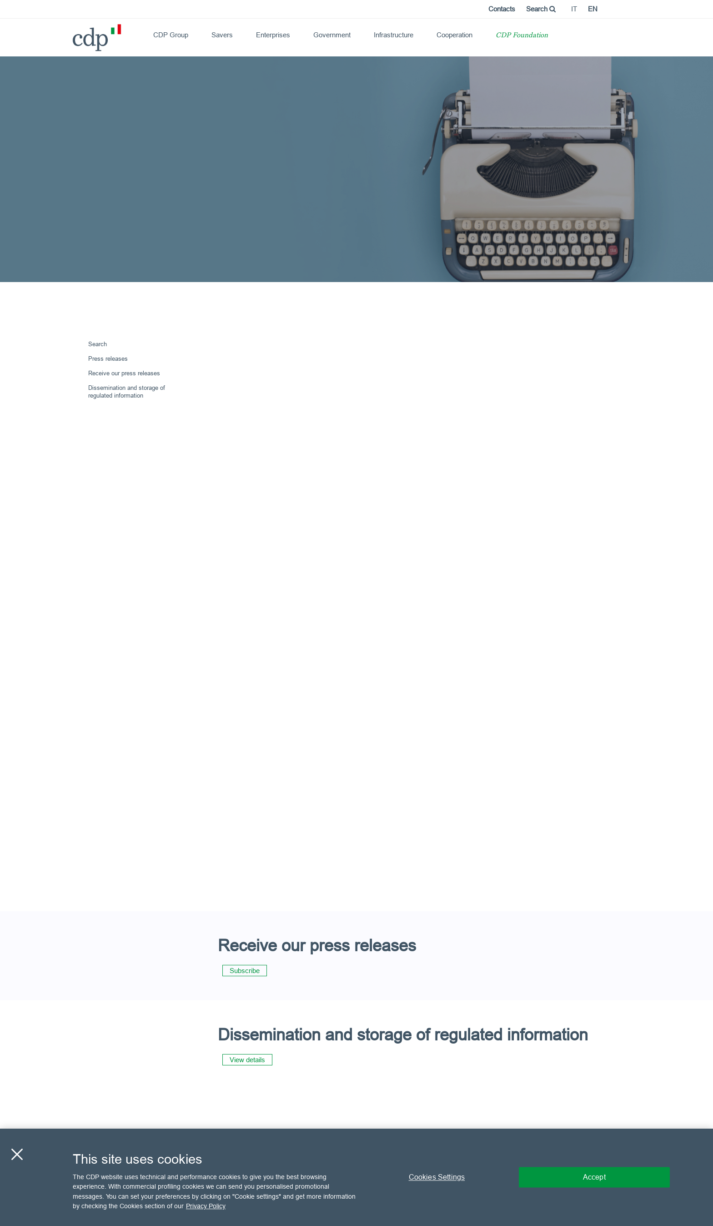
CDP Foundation (522, 35)
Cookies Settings (437, 1177)
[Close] (17, 1154)
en (593, 9)
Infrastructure (393, 35)
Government (332, 35)
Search (541, 9)
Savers (222, 35)
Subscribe (245, 970)
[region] (356, 1177)
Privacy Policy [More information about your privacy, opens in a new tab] (206, 1206)
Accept (594, 1177)
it (574, 9)
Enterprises (273, 35)
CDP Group (170, 35)
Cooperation (454, 35)
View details (247, 1060)
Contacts (501, 9)
